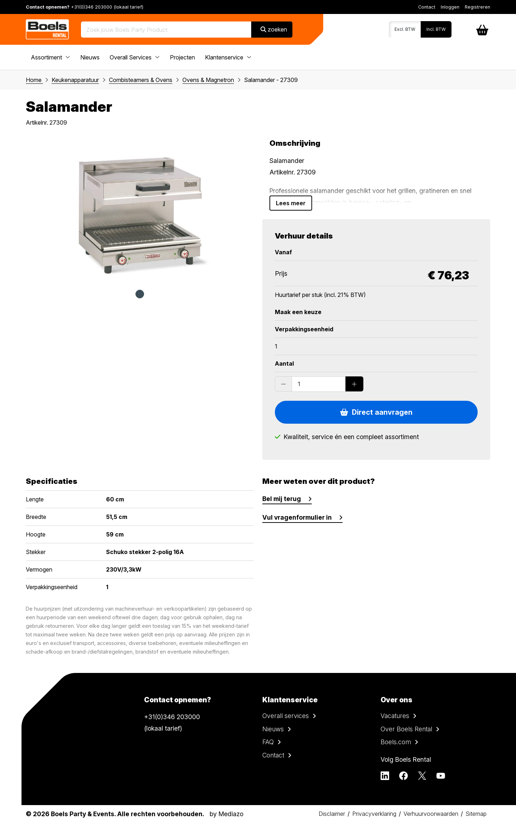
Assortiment (50, 57)
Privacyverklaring (374, 813)
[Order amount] (319, 383)
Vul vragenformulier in (297, 517)
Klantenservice (228, 57)
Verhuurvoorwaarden (430, 813)
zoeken (274, 29)
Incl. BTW (436, 29)
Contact (426, 7)
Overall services (285, 715)
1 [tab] (139, 294)
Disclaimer (332, 813)
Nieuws (90, 57)
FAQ (268, 742)
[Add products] (354, 383)
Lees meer (291, 203)
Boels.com (396, 742)
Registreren (477, 7)
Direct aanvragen (376, 412)
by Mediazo (226, 814)
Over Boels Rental (406, 729)
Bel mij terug (281, 498)
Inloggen (450, 7)
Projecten (182, 57)
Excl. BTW (405, 29)
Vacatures (395, 715)
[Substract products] (283, 383)
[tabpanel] (140, 210)
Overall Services (135, 57)
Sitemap (476, 813)
